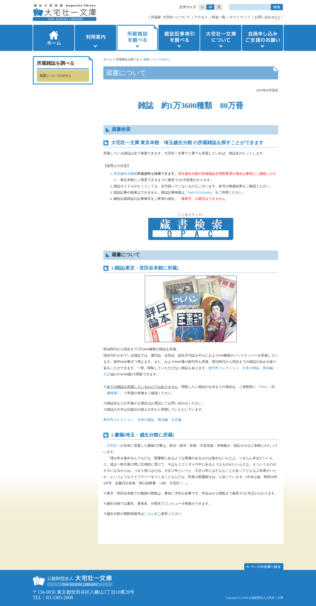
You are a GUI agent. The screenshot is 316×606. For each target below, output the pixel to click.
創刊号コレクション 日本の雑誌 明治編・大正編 (142, 420)
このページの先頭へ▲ (263, 566)
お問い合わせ (264, 17)
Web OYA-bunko (200, 192)
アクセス (201, 17)
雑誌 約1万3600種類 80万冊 (190, 105)
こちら (149, 514)
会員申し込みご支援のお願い (263, 38)
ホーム (53, 38)
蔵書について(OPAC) (55, 76)
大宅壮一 (113, 445)
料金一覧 (218, 17)
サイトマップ (240, 17)
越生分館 (149, 435)
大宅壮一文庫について (221, 38)
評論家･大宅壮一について (170, 17)
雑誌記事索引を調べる (179, 38)
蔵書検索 (121, 129)
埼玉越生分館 (124, 174)
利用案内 (95, 38)
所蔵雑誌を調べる (137, 38)
